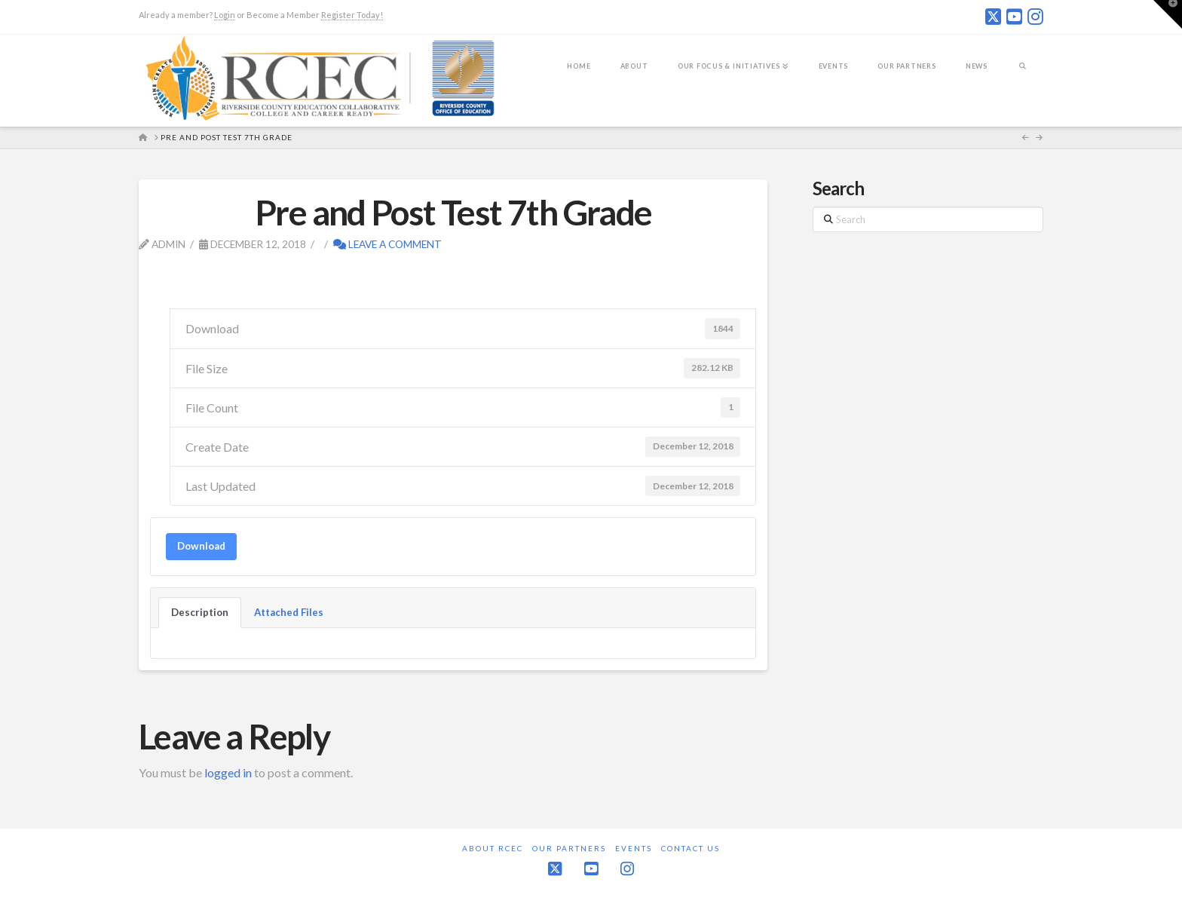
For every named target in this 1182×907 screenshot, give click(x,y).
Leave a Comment (387, 243)
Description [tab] (199, 612)
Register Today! (352, 15)
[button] (1167, 14)
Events (633, 848)
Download (201, 546)
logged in (228, 772)
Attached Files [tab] (288, 612)
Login (224, 15)
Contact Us (690, 848)
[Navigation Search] (1022, 76)
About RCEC (492, 848)
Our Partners (569, 848)
